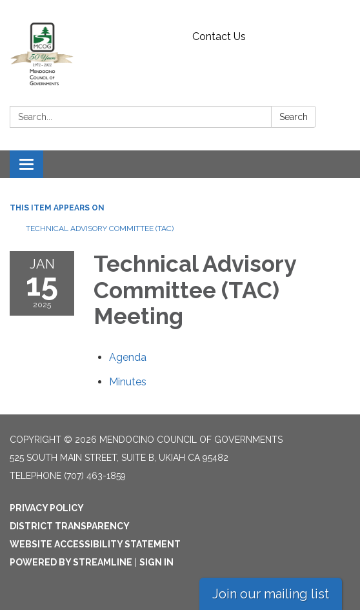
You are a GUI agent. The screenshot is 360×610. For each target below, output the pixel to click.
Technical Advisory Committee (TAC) (100, 228)
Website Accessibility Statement (95, 544)
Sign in (156, 562)
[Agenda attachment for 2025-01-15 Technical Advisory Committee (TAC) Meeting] (127, 357)
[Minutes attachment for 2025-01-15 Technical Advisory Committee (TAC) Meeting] (127, 382)
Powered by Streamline (71, 562)
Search (293, 117)
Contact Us (219, 36)
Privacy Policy (47, 508)
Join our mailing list (270, 594)
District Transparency (70, 526)
